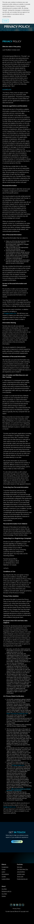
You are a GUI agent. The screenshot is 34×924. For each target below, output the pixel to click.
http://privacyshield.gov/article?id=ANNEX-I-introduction (19, 789)
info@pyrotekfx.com (18, 765)
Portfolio (20, 864)
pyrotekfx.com (6, 89)
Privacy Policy (16, 908)
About (4, 886)
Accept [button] (5, 20)
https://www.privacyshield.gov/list (17, 713)
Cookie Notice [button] (7, 16)
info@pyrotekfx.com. (10, 313)
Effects (4, 864)
